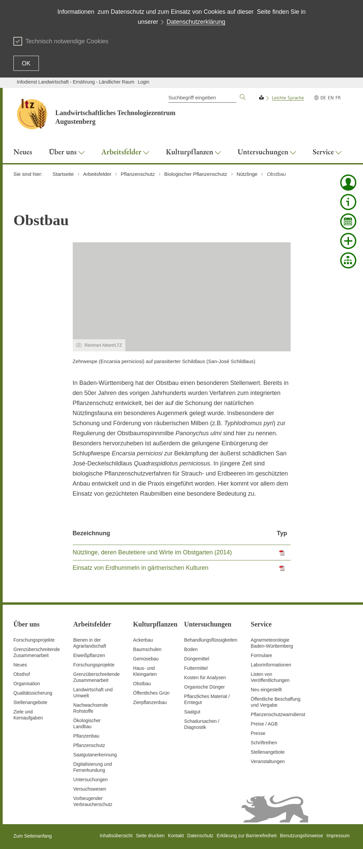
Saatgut (192, 711)
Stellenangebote (30, 702)
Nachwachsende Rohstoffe (90, 708)
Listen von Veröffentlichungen (270, 677)
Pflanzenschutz (89, 745)
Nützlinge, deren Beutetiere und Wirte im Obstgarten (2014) (152, 552)
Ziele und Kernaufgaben (28, 714)
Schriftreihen (264, 742)
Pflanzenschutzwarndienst (278, 714)
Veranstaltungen (268, 761)
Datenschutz (200, 835)
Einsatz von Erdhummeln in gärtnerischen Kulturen (140, 567)
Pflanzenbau (86, 736)
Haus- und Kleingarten (145, 671)
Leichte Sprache (288, 98)
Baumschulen (147, 649)
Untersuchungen (90, 779)
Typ (282, 533)
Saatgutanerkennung (95, 754)
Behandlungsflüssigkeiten (210, 640)
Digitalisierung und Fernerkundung (92, 767)
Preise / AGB (264, 724)
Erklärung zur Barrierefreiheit (247, 835)
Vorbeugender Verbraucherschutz (93, 801)
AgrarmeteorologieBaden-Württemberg (272, 643)
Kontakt (176, 835)
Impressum (338, 835)
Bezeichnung (91, 533)
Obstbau (142, 683)
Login (143, 82)
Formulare (261, 655)
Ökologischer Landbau (87, 723)
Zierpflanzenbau (150, 702)
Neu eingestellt (266, 689)
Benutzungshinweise (301, 835)
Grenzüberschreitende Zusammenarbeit (36, 652)
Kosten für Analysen (205, 677)
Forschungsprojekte (34, 640)
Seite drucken (150, 835)
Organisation (26, 683)
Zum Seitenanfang (32, 836)
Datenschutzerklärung (196, 21)
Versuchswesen (89, 789)
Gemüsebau (146, 658)
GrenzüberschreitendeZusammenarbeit (96, 677)
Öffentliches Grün (151, 693)
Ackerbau (143, 640)
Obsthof (21, 674)
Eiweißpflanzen (89, 655)
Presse (258, 733)
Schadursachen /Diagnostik (201, 724)
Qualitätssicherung (32, 693)
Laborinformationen (271, 664)
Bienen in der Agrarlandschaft (89, 643)
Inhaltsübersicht (116, 835)
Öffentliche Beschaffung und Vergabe (275, 702)
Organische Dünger (204, 687)
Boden (190, 649)
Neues (20, 664)
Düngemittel (196, 658)
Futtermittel (195, 668)
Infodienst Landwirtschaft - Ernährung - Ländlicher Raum (75, 82)
